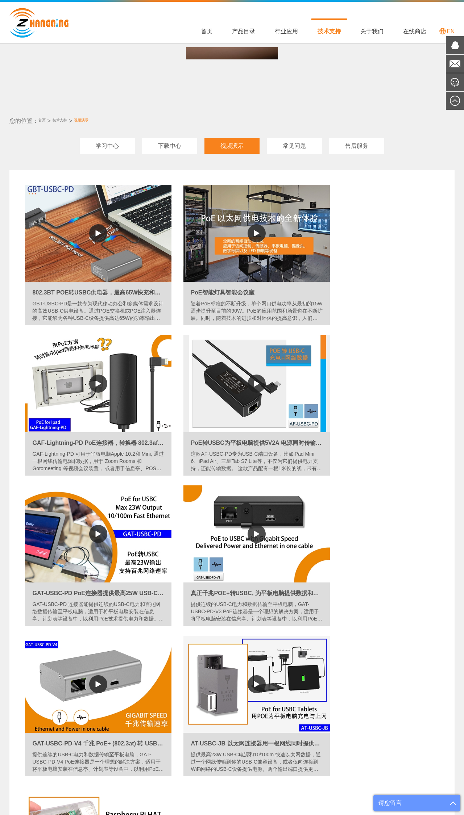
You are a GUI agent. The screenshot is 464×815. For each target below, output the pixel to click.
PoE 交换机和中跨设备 (35, 690)
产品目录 (243, 31)
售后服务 (356, 142)
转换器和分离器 (27, 702)
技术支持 (329, 31)
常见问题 (294, 142)
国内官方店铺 (297, 690)
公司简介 (238, 690)
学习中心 (107, 142)
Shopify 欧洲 (91, 783)
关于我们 (372, 31)
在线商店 (414, 31)
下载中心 (169, 142)
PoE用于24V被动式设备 (118, 746)
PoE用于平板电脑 (111, 690)
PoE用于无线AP (109, 724)
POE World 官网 (162, 783)
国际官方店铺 (297, 702)
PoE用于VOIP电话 (112, 735)
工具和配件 (22, 724)
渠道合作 (238, 702)
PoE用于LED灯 (108, 702)
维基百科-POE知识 (207, 783)
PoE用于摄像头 (108, 713)
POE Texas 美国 (53, 783)
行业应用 (286, 31)
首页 (206, 31)
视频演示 (98, 117)
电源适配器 (22, 713)
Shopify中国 (124, 783)
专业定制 (238, 713)
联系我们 (238, 724)
